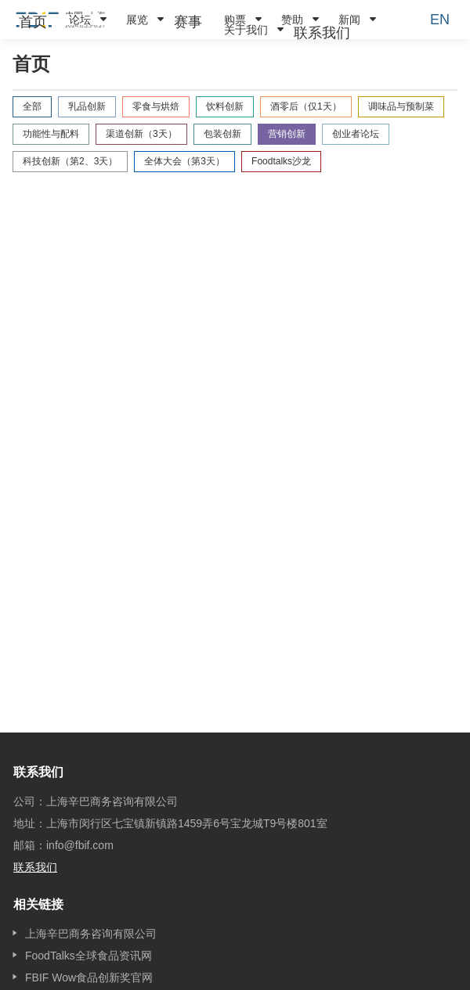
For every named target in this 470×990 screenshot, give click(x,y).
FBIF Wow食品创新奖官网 (89, 977)
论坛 (80, 19)
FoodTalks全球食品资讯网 (88, 955)
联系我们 (322, 33)
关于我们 (246, 29)
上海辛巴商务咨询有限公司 (91, 933)
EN (440, 19)
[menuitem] (33, 22)
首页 (33, 22)
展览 (137, 19)
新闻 (349, 19)
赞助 (292, 19)
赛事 (188, 22)
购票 (235, 19)
